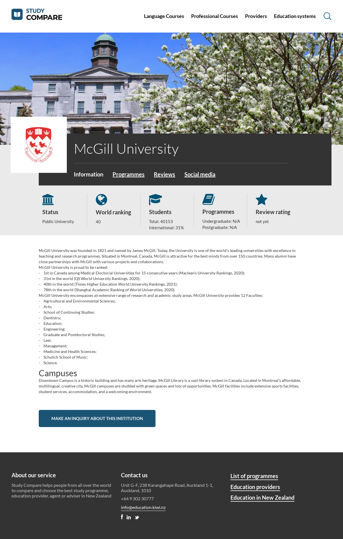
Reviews (164, 174)
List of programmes (254, 476)
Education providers (255, 486)
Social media (199, 174)
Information (88, 174)
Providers (256, 16)
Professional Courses (214, 16)
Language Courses (164, 16)
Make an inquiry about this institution (97, 418)
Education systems (295, 16)
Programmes (129, 174)
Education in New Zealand (262, 497)
